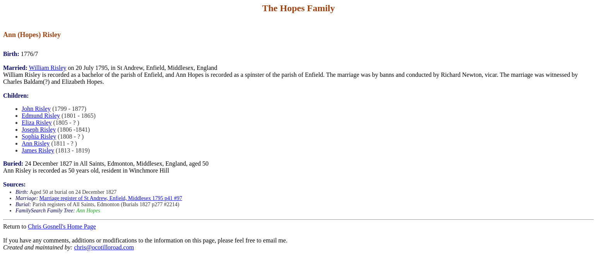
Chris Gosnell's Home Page (62, 226)
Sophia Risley (39, 136)
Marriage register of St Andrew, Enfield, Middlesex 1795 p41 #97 (110, 198)
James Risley (38, 150)
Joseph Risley (39, 129)
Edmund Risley (41, 115)
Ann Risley (36, 143)
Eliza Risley (37, 122)
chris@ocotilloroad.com (104, 247)
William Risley (48, 67)
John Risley (36, 108)
